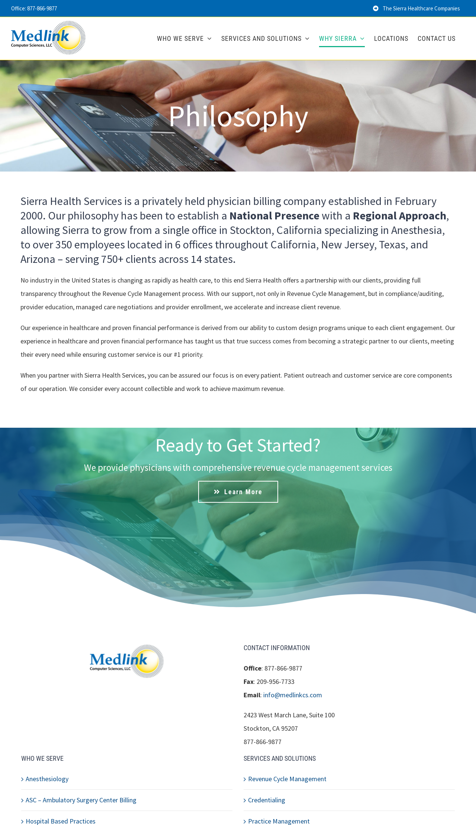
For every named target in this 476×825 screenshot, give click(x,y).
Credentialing (266, 800)
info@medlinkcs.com (292, 695)
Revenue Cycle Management (287, 779)
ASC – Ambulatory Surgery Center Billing (81, 800)
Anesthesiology (47, 779)
